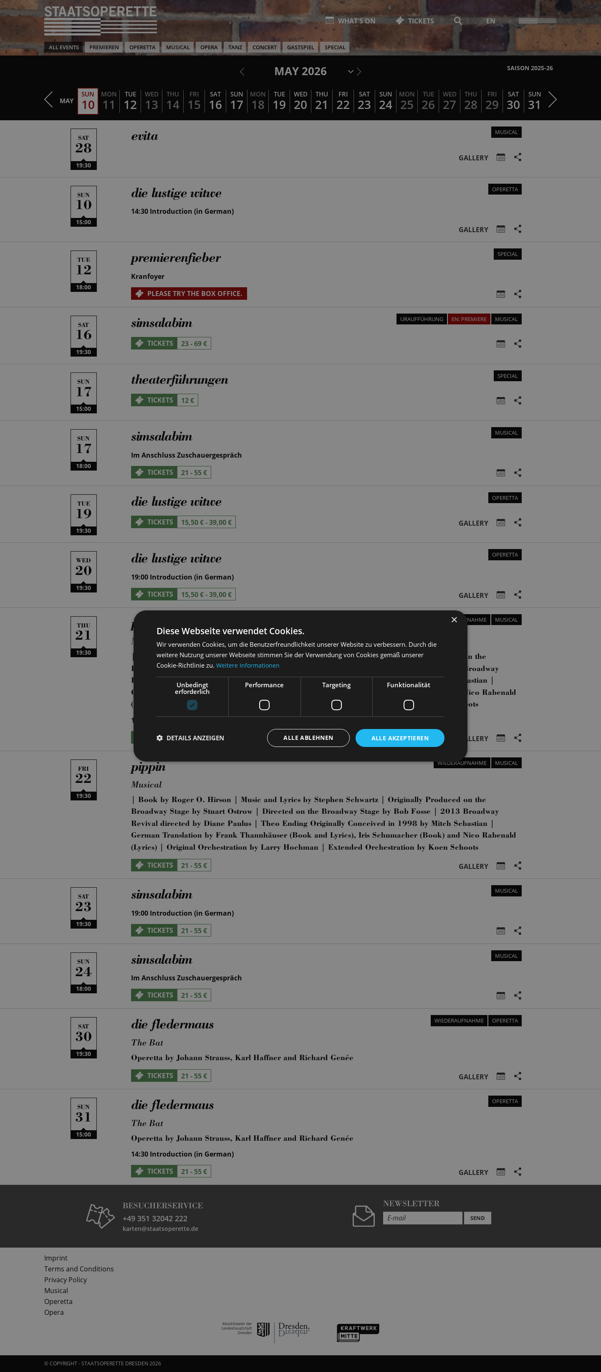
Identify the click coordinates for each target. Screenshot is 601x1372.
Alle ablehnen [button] (308, 738)
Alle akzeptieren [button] (400, 738)
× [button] (454, 620)
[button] (190, 738)
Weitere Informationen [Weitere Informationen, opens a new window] (248, 665)
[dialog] (300, 686)
